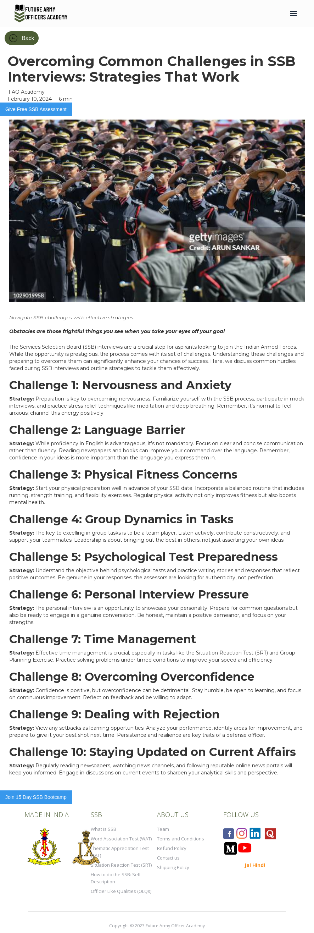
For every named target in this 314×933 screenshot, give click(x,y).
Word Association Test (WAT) (121, 838)
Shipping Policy (173, 867)
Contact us (168, 858)
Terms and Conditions (180, 838)
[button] (293, 13)
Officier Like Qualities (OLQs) (121, 891)
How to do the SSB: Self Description (116, 878)
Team (163, 829)
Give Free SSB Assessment (36, 109)
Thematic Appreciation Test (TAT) (120, 852)
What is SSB (103, 829)
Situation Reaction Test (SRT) (121, 865)
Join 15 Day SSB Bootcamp (36, 797)
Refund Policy (171, 848)
